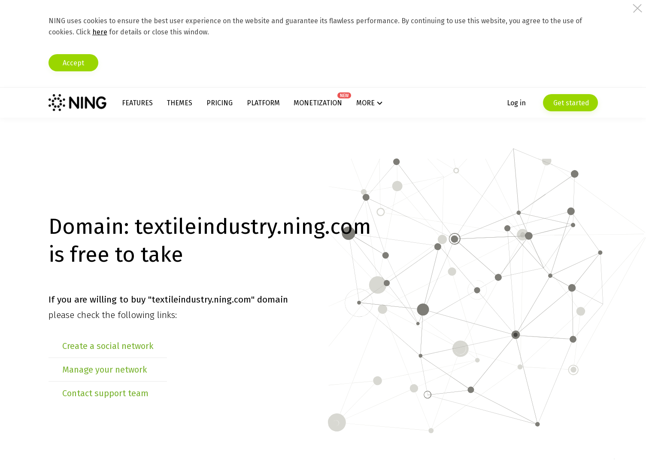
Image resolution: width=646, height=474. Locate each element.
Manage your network (104, 369)
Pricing (219, 103)
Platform (263, 103)
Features (137, 103)
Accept (73, 63)
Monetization (318, 103)
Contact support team (105, 393)
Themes (179, 103)
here (99, 32)
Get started (570, 103)
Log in (516, 103)
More (365, 103)
